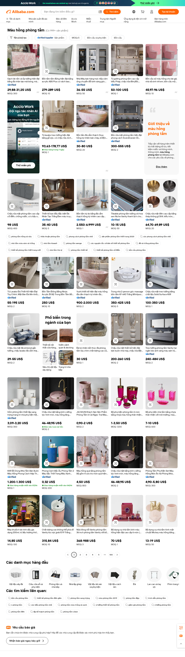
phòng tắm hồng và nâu (20, 236)
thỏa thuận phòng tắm (48, 236)
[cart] (143, 12)
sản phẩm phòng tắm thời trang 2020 (116, 236)
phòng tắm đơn (16, 611)
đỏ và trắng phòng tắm (147, 243)
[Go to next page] (117, 555)
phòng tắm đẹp (131, 598)
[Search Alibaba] (70, 11)
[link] (181, 628)
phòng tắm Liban (69, 611)
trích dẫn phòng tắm (155, 598)
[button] (100, 12)
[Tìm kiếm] (112, 11)
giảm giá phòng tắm (135, 605)
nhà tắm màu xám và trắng (21, 243)
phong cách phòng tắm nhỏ (79, 236)
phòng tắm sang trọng (78, 598)
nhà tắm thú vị (54, 250)
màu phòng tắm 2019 (106, 598)
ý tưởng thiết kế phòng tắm (106, 605)
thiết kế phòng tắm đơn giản (48, 598)
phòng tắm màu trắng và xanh (72, 605)
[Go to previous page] (68, 555)
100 (111, 555)
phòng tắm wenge (72, 243)
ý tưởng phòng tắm (161, 605)
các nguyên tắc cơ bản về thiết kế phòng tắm (109, 243)
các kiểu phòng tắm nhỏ (40, 605)
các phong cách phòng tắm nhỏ (155, 236)
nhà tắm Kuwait (49, 243)
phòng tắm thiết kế (78, 250)
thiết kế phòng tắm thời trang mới (24, 250)
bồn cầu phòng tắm (136, 250)
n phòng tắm (15, 605)
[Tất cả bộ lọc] (18, 37)
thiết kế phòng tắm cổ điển (106, 250)
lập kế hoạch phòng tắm (42, 611)
